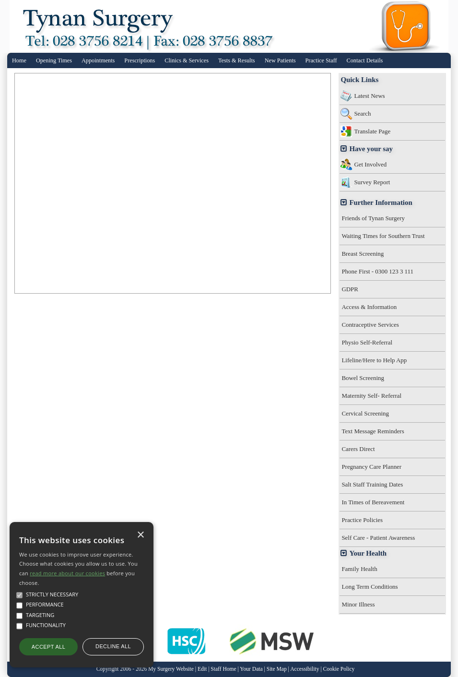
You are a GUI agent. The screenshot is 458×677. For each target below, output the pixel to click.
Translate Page (372, 131)
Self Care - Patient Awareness (378, 537)
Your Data (251, 669)
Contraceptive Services (370, 324)
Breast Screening (362, 253)
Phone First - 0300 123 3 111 (377, 271)
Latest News (369, 95)
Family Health (359, 568)
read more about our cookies (67, 573)
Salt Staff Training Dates (372, 484)
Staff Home (223, 669)
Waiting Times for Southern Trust (382, 235)
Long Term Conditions (369, 586)
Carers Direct (358, 448)
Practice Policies (362, 519)
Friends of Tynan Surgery (373, 218)
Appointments (98, 60)
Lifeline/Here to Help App (374, 360)
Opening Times (54, 60)
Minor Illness (358, 604)
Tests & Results (236, 60)
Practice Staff (321, 60)
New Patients (280, 60)
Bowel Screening (362, 377)
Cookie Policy (339, 669)
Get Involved (370, 164)
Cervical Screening (365, 413)
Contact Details (365, 60)
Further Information (380, 202)
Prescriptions (139, 60)
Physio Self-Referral (366, 342)
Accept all (48, 647)
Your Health (368, 553)
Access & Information (369, 306)
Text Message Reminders (372, 431)
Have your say (370, 149)
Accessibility (304, 669)
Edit (202, 669)
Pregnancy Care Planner (371, 466)
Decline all (113, 646)
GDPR (349, 289)
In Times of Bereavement (372, 502)
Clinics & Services (186, 60)
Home (19, 60)
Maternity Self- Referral (371, 395)
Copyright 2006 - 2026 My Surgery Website (145, 669)
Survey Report (372, 182)
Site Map (277, 669)
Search (362, 113)
